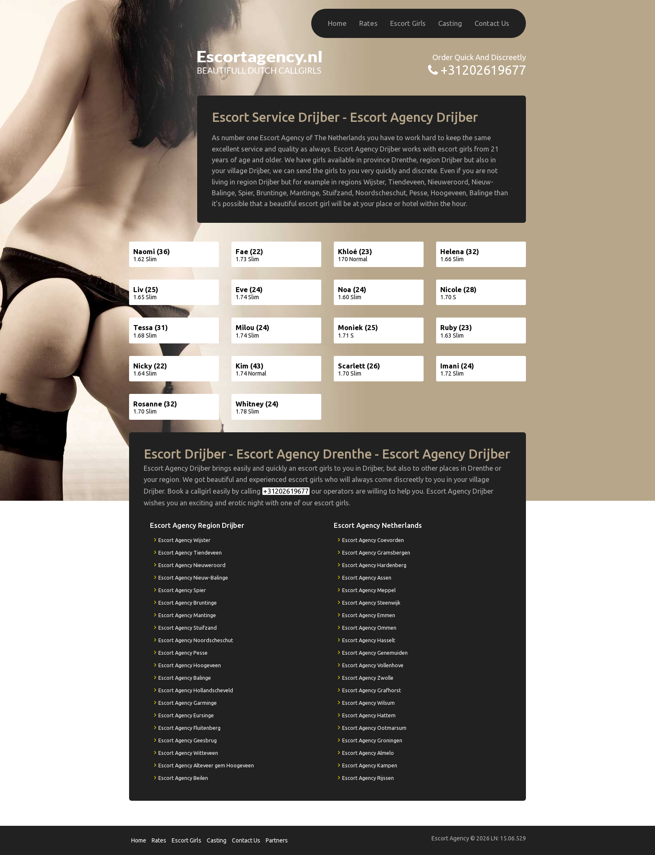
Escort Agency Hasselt (368, 640)
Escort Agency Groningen (372, 740)
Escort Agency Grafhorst (371, 690)
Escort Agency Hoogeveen (189, 665)
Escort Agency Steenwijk (371, 602)
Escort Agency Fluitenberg (189, 728)
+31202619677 (483, 70)
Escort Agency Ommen (369, 628)
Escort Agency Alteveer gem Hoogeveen (206, 765)
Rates (368, 23)
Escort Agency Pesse (183, 653)
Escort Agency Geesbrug (187, 740)
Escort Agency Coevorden (373, 540)
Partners (277, 840)
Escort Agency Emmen (368, 615)
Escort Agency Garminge (187, 703)
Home (337, 23)
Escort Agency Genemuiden (375, 653)
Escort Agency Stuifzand (187, 628)
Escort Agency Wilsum (368, 703)
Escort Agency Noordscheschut (195, 640)
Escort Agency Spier (182, 590)
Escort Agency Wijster (184, 540)
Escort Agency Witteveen (188, 753)
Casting (450, 23)
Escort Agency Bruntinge (187, 602)
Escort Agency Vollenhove (373, 665)
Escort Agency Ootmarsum (374, 728)
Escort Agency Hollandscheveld (195, 690)
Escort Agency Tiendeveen (190, 552)
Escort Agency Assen (366, 577)
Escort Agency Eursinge (186, 715)
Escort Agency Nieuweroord (192, 565)
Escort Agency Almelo (368, 753)
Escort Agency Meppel (369, 590)
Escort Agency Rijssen (368, 778)
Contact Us (492, 23)
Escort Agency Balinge (184, 678)
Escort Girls (408, 23)
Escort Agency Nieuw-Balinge (193, 577)
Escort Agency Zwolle (368, 678)
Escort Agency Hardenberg (374, 565)
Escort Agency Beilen (183, 778)
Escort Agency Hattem (369, 715)
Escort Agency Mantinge (187, 615)
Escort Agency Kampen (369, 765)
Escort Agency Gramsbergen (376, 552)
